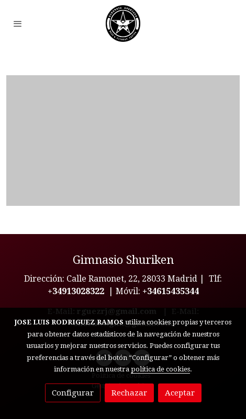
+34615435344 (170, 291)
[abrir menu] (17, 23)
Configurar (73, 393)
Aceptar (180, 393)
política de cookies (160, 369)
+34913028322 (76, 291)
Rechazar (129, 393)
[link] (123, 23)
